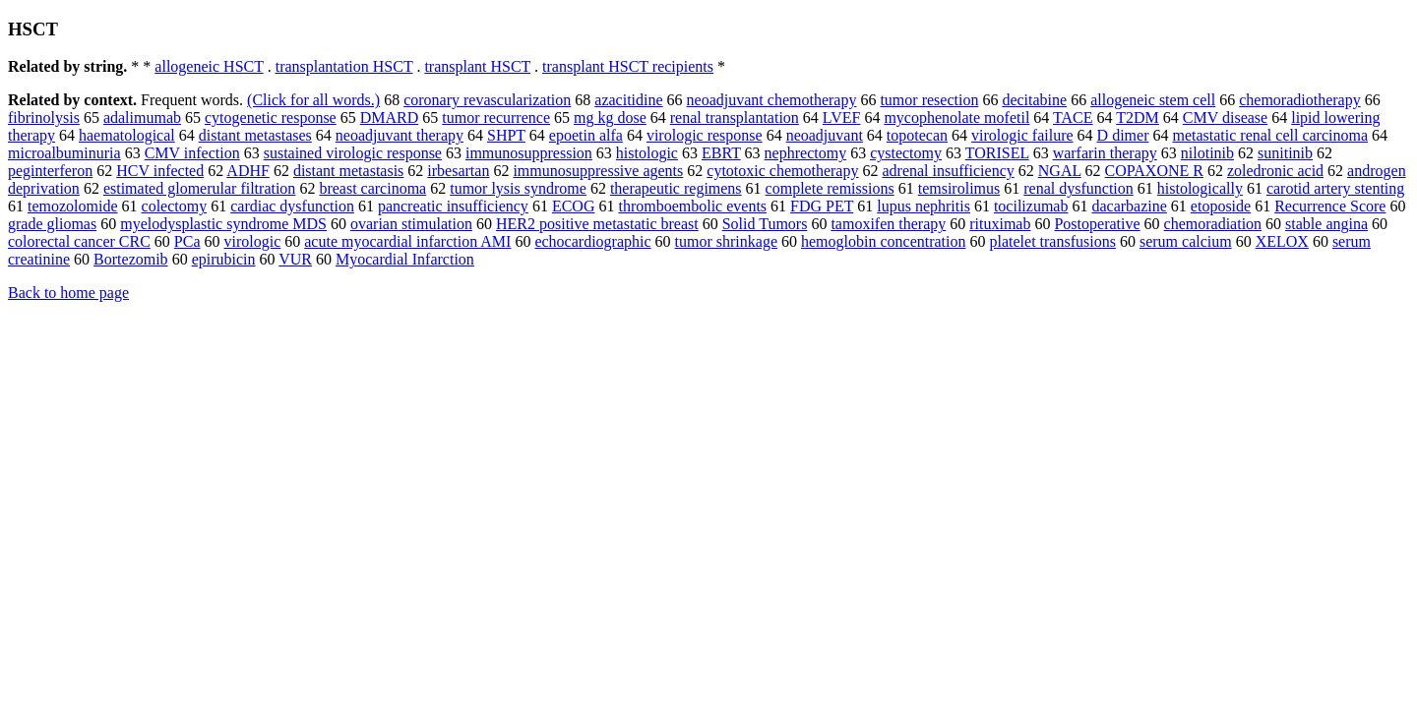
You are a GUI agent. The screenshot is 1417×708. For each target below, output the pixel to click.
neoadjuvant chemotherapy (772, 99)
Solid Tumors (765, 223)
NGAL (1059, 170)
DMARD (389, 117)
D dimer (1123, 135)
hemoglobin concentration (883, 241)
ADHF (248, 170)
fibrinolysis (44, 117)
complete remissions (830, 188)
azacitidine (628, 99)
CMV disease (1225, 117)
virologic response (705, 135)
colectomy (175, 206)
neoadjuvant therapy (399, 135)
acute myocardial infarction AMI (407, 241)
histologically (1200, 188)
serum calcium (1186, 241)
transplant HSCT (477, 66)
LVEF (842, 117)
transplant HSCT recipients (627, 66)
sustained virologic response (353, 153)
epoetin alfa (586, 135)
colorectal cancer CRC (79, 241)
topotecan (917, 135)
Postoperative (1097, 223)
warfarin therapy (1105, 153)
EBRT (721, 153)
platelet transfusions (1053, 241)
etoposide (1221, 206)
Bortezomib (130, 259)
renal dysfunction (1078, 188)
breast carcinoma (372, 188)
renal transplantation (734, 117)
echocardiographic (592, 241)
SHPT (506, 135)
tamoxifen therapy (888, 223)
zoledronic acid (1275, 170)
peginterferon (50, 170)
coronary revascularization (487, 99)
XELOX (1282, 241)
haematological (127, 135)
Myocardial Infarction (405, 259)
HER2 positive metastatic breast (597, 223)
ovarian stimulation (411, 223)
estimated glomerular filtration (199, 188)
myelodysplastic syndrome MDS (223, 223)
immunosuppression (528, 153)
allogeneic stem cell (1152, 99)
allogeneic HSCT (208, 66)
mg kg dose (610, 117)
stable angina (1326, 223)
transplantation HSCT (344, 66)
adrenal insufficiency (948, 170)
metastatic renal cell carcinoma (1270, 135)
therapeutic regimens (676, 188)
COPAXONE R (1154, 170)
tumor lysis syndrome (518, 188)
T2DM (1137, 117)
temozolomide (73, 206)
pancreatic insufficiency (453, 206)
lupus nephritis (923, 206)
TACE (1073, 117)
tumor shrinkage (726, 241)
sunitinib (1285, 153)
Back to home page (68, 292)
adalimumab (142, 117)
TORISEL (997, 153)
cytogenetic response (271, 117)
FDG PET (821, 206)
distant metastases (255, 135)
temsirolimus (959, 188)
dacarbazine (1128, 206)
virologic (252, 241)
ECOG (573, 206)
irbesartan (458, 170)
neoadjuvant (824, 135)
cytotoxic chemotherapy (782, 170)
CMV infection (192, 153)
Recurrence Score (1330, 206)
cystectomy (906, 153)
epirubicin (224, 259)
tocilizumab (1031, 206)
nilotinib (1207, 153)
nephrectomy (806, 153)
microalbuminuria (64, 153)
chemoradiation (1213, 223)
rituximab (999, 223)
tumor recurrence (496, 117)
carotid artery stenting (1335, 188)
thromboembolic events (692, 206)
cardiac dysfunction (292, 206)
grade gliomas (52, 223)
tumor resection (929, 99)
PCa (187, 241)
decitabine (1034, 99)
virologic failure (1022, 135)
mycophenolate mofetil (956, 117)
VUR (295, 259)
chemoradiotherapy (1300, 99)
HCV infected (160, 170)
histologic (647, 153)
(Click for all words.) (313, 99)
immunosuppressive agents (598, 170)
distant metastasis (348, 170)
